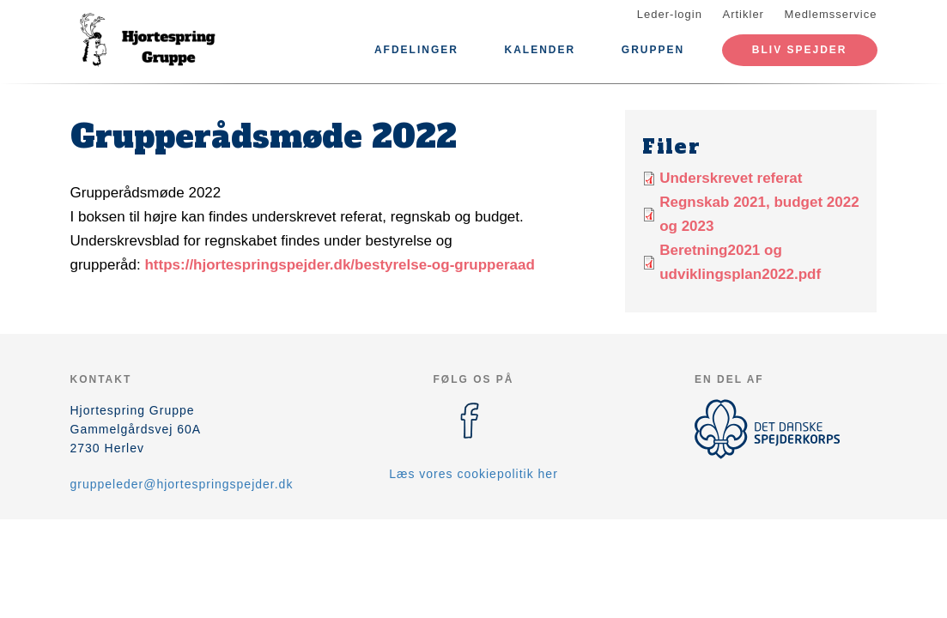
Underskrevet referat (730, 178)
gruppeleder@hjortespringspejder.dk (182, 484)
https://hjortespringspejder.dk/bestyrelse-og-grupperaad (339, 265)
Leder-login (669, 14)
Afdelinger (416, 50)
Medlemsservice (831, 14)
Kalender (540, 50)
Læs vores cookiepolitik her (473, 474)
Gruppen (653, 50)
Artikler (743, 14)
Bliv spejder (799, 50)
